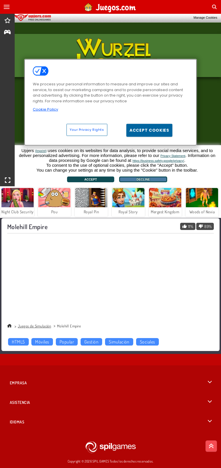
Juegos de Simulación (34, 326)
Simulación (119, 342)
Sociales (147, 342)
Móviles (42, 342)
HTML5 (18, 342)
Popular (67, 342)
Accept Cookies (149, 130)
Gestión (91, 342)
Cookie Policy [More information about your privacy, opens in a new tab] (45, 109)
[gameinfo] (7, 32)
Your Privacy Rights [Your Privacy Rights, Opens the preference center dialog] (87, 129)
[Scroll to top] (211, 446)
